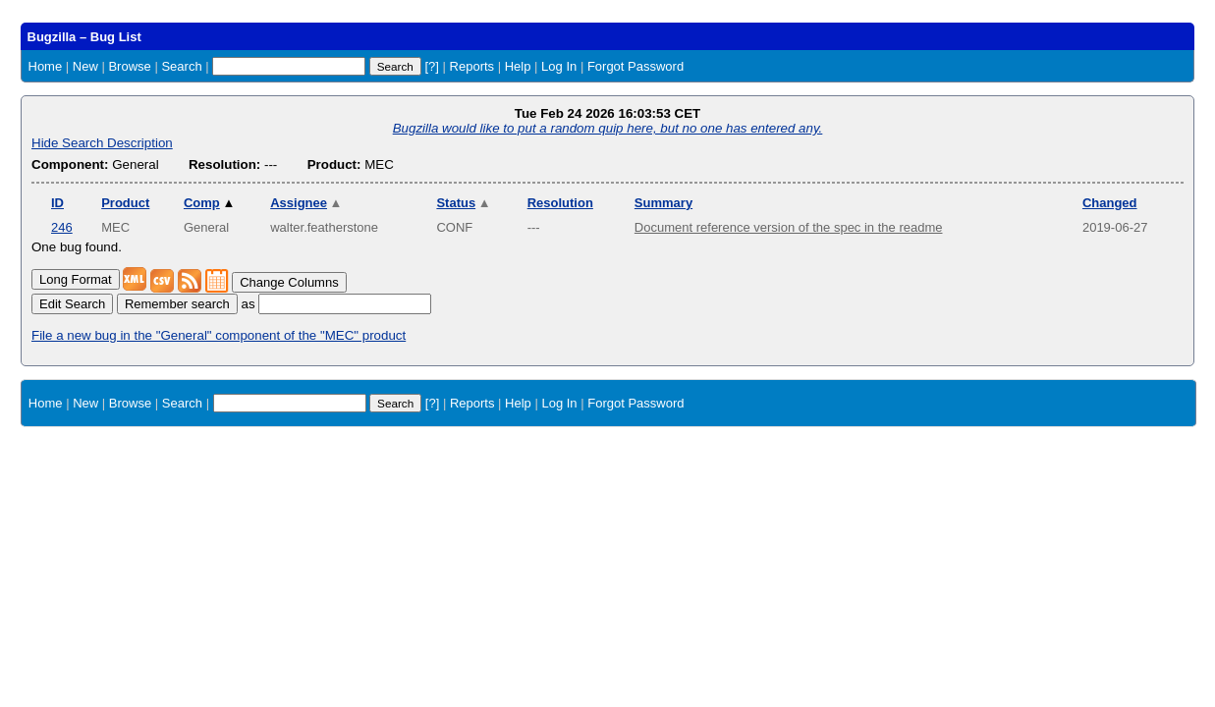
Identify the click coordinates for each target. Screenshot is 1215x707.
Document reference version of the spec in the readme (789, 227)
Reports (472, 66)
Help (518, 66)
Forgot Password (635, 66)
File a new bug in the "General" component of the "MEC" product (218, 335)
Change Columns (289, 282)
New (85, 66)
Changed (1109, 202)
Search (181, 66)
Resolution (560, 202)
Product (125, 202)
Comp (209, 202)
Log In (559, 66)
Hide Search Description (102, 143)
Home (45, 66)
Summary (663, 202)
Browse (129, 66)
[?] (431, 66)
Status (463, 202)
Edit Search (72, 304)
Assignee (306, 202)
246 (62, 227)
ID (57, 202)
